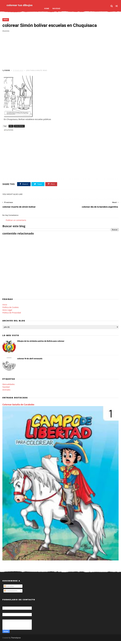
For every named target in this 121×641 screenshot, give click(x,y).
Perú (5, 20)
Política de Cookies (10, 307)
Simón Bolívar (19, 126)
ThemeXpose (16, 638)
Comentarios (10, 590)
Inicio (4, 304)
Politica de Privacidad (11, 312)
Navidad (56, 8)
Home (46, 8)
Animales (6, 389)
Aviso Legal (7, 310)
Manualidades (8, 384)
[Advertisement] (60, 50)
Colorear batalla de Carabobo (18, 404)
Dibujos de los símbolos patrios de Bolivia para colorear (40, 341)
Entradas (9, 586)
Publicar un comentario (16, 220)
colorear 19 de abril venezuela (29, 358)
